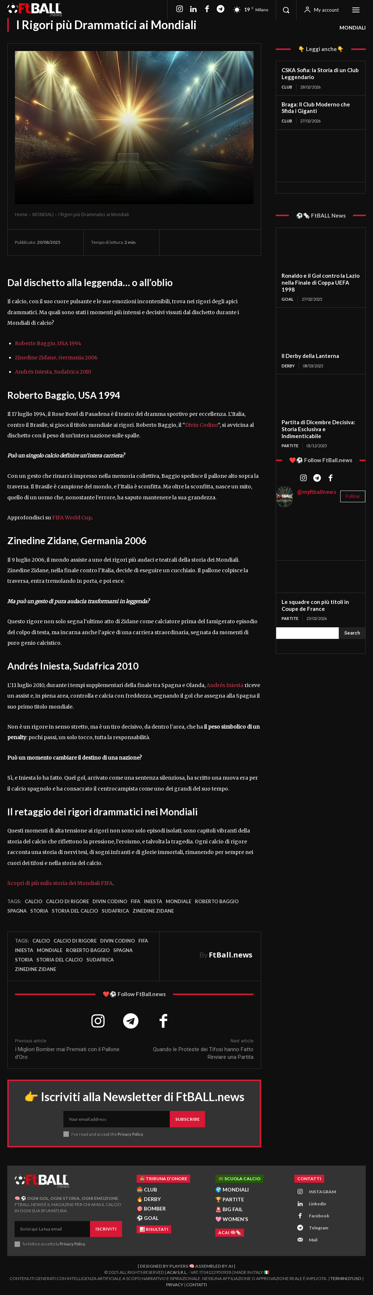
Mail (313, 1240)
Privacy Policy (130, 1134)
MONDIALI (352, 27)
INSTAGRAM (322, 1191)
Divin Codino (201, 425)
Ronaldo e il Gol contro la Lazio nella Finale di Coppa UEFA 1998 (321, 282)
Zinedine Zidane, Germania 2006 (56, 357)
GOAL (288, 299)
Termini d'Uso (345, 1278)
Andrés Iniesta (225, 685)
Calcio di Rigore (67, 901)
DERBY (288, 365)
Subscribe (187, 1119)
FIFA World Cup (71, 517)
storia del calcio (75, 911)
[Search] (352, 633)
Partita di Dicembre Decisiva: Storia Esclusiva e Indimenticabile (318, 429)
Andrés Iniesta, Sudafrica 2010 (53, 371)
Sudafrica (115, 911)
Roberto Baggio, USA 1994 (48, 343)
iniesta (153, 901)
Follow (353, 496)
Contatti (196, 1284)
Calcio (33, 901)
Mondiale (178, 901)
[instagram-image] (291, 528)
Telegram (318, 1227)
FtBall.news (230, 955)
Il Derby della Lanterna (310, 355)
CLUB (287, 87)
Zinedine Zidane (153, 911)
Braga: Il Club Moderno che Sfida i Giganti (316, 107)
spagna (17, 911)
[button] (286, 10)
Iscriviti (106, 1229)
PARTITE (290, 445)
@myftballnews (316, 492)
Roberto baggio (217, 901)
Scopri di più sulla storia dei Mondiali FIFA (60, 883)
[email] (116, 1119)
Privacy (174, 1284)
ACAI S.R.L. (177, 1272)
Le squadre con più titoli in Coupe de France (315, 605)
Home (21, 214)
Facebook (319, 1215)
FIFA (135, 901)
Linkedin (317, 1203)
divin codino (110, 901)
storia (39, 911)
